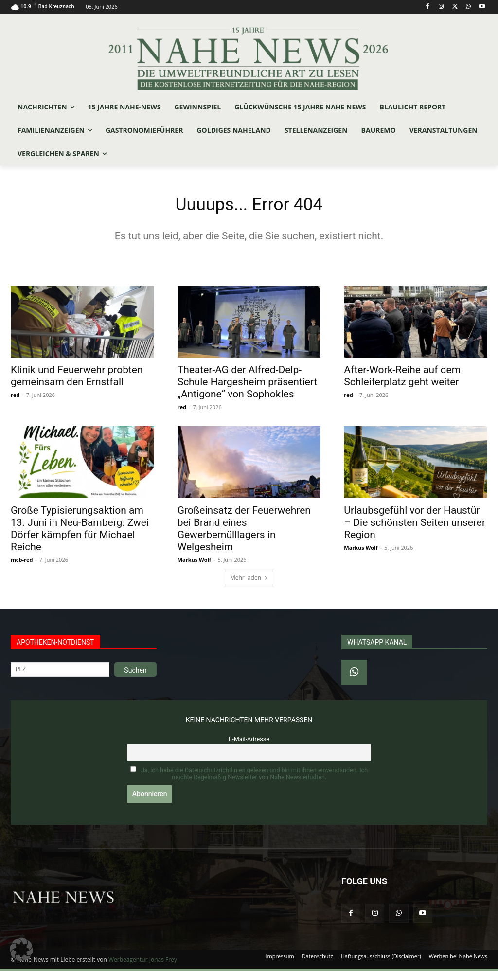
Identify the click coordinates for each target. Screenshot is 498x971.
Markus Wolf (194, 562)
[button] (21, 949)
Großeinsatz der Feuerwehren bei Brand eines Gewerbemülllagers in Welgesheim (244, 531)
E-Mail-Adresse (249, 742)
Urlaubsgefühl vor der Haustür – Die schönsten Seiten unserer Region (414, 525)
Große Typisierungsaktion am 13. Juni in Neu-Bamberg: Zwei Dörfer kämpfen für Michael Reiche (80, 531)
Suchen (135, 673)
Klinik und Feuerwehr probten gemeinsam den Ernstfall (77, 378)
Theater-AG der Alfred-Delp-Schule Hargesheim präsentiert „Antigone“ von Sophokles (248, 384)
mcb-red (22, 562)
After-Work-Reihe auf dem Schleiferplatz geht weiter (402, 378)
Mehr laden (249, 580)
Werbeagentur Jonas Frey (142, 962)
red (15, 397)
